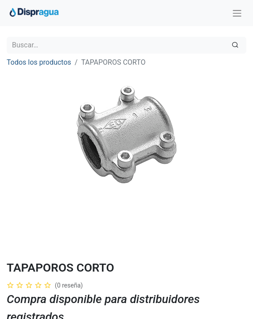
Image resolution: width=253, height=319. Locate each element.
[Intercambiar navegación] (237, 13)
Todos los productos (39, 62)
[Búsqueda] (235, 45)
